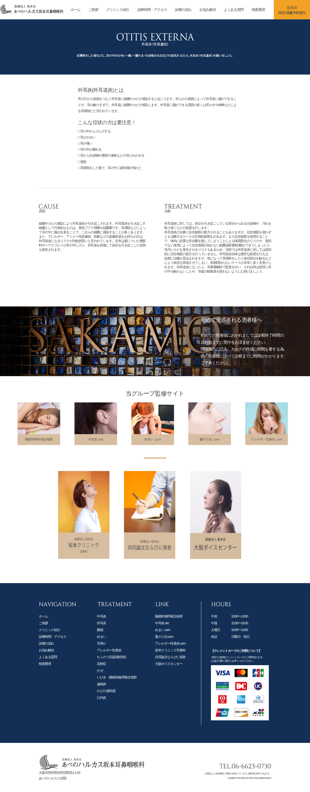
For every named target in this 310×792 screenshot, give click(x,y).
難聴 (100, 634)
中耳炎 (101, 621)
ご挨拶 (93, 10)
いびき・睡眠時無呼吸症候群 (117, 682)
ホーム (75, 10)
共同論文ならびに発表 (170, 661)
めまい (101, 641)
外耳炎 (101, 628)
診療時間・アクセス (152, 10)
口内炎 (101, 702)
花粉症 (101, 668)
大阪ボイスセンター (168, 668)
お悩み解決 (207, 10)
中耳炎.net (162, 628)
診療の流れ (183, 10)
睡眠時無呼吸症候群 (168, 621)
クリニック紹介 (117, 10)
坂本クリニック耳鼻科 (170, 655)
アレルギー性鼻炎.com (170, 648)
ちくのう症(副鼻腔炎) (111, 661)
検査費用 (258, 10)
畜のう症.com (164, 641)
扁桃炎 (101, 689)
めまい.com (162, 634)
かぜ (100, 675)
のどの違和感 (106, 695)
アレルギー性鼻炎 (109, 655)
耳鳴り (101, 648)
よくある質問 (234, 10)
